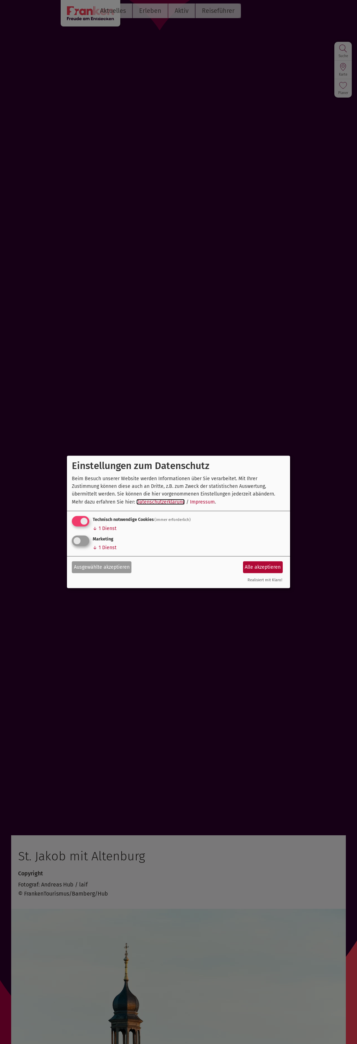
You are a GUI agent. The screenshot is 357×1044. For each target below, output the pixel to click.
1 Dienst (104, 528)
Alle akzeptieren (263, 567)
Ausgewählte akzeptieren (102, 567)
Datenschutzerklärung (160, 502)
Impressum (202, 502)
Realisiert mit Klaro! (265, 580)
